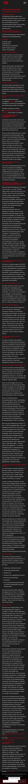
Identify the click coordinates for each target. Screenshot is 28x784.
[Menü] (24, 2)
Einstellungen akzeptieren (14, 778)
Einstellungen (22, 781)
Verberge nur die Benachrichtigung (10, 781)
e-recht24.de (10, 771)
